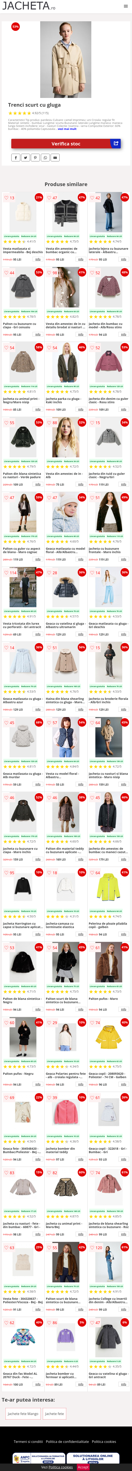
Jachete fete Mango (23, 1413)
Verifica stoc (86, 143)
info (37, 259)
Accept (83, 1467)
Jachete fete (54, 1413)
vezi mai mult (67, 129)
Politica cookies (104, 1441)
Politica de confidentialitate (67, 1441)
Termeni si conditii (28, 1441)
